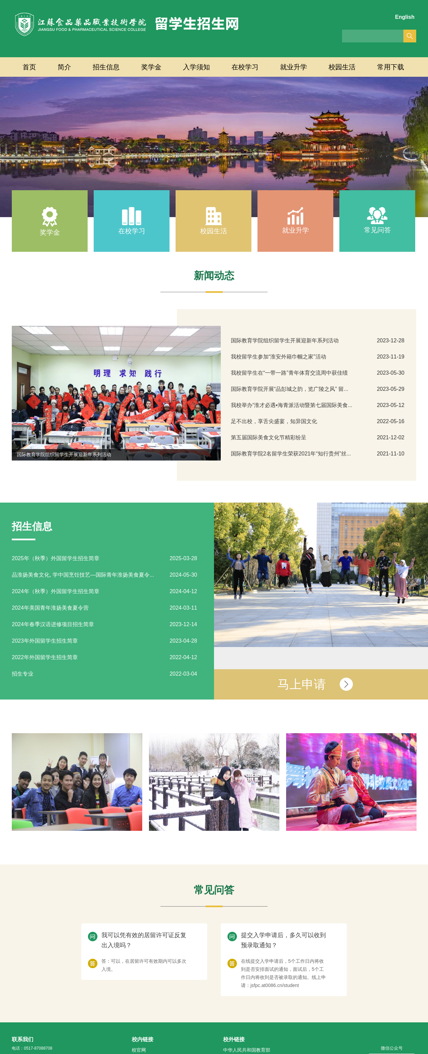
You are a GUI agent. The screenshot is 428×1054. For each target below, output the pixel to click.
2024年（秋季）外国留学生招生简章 (55, 591)
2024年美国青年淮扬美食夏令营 (50, 608)
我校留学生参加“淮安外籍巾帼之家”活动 (278, 357)
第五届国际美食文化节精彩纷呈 (268, 437)
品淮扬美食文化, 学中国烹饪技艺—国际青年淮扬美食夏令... (83, 575)
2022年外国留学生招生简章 (45, 657)
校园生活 (342, 67)
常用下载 (390, 67)
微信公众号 (392, 1048)
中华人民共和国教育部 (246, 1050)
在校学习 (245, 67)
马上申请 (301, 684)
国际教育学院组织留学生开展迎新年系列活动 (64, 454)
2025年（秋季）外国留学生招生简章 (55, 558)
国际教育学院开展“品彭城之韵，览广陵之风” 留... (289, 389)
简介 (64, 67)
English (405, 17)
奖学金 (151, 67)
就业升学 (293, 67)
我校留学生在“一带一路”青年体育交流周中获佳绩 (289, 373)
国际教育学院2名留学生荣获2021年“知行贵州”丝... (291, 453)
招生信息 (106, 67)
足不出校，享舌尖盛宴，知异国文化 (274, 421)
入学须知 (196, 67)
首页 (29, 67)
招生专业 (22, 674)
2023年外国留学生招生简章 (45, 641)
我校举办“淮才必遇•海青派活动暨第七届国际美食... (291, 405)
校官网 (139, 1050)
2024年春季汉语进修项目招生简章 (53, 624)
